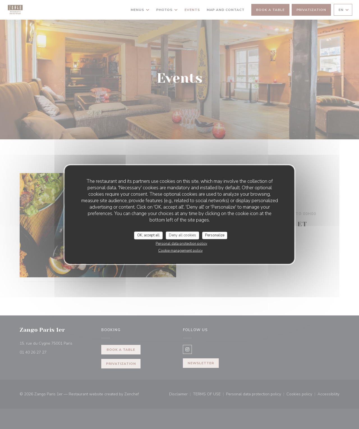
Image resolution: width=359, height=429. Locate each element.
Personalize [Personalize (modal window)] (214, 235)
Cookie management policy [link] (180, 250)
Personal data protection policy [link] (181, 243)
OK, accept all (148, 235)
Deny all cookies (182, 235)
